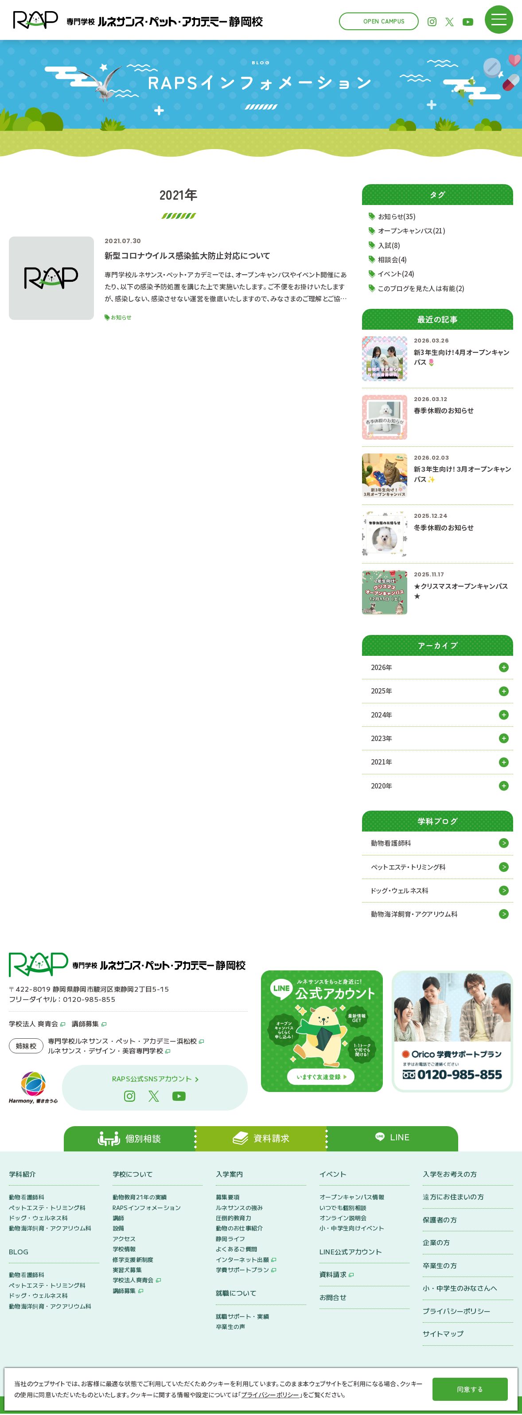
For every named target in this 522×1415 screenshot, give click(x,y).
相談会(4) (393, 259)
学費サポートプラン (242, 1271)
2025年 (382, 691)
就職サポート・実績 (242, 1317)
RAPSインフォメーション (147, 1209)
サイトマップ (443, 1335)
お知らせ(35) (397, 216)
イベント (333, 1175)
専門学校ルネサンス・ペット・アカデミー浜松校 (122, 1041)
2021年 (382, 762)
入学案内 (229, 1175)
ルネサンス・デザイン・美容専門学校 (105, 1051)
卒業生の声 (230, 1328)
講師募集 (85, 1024)
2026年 (382, 667)
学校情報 (124, 1250)
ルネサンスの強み (239, 1209)
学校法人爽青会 (133, 1281)
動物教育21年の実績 (140, 1198)
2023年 (382, 738)
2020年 (382, 786)
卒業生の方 (440, 1266)
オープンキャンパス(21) (412, 231)
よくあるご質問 (236, 1250)
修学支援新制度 (133, 1261)
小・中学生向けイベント (351, 1230)
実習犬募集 (127, 1271)
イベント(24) (397, 274)
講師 (119, 1219)
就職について (236, 1294)
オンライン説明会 (342, 1219)
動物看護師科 (391, 843)
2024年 (382, 715)
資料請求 (333, 1276)
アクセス (124, 1240)
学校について (133, 1175)
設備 (119, 1230)
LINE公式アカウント (350, 1252)
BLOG (18, 1252)
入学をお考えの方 (450, 1175)
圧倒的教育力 (233, 1219)
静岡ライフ (230, 1240)
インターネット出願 (242, 1261)
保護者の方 (440, 1221)
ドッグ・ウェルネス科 (400, 891)
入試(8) (389, 245)
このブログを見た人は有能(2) (422, 288)
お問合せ (333, 1298)
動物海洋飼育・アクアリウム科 (414, 914)
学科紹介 (22, 1175)
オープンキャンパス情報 (351, 1198)
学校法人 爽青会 (33, 1024)
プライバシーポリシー (457, 1312)
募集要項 (227, 1198)
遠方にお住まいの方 (453, 1197)
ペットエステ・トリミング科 (408, 867)
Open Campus (384, 21)
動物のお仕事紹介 (239, 1230)
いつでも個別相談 (342, 1209)
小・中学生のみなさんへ (460, 1289)
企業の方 (436, 1243)
